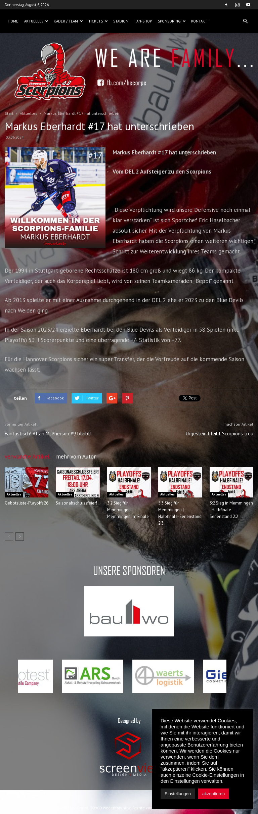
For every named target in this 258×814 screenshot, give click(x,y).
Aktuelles (36, 21)
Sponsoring (172, 21)
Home (13, 21)
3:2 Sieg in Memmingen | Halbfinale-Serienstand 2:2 (231, 509)
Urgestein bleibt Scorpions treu (219, 433)
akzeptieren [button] (213, 793)
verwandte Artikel (27, 456)
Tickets (98, 21)
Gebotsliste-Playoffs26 (26, 503)
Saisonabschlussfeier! (76, 503)
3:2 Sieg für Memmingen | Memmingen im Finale (128, 509)
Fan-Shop (143, 21)
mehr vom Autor (76, 456)
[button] (245, 21)
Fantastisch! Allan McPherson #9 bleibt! (48, 433)
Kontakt (199, 21)
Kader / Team (68, 21)
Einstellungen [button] (178, 793)
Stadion (120, 21)
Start (9, 113)
